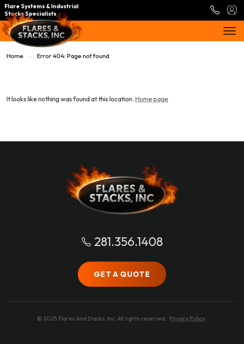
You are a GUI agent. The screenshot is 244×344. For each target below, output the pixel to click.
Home (14, 56)
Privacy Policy (187, 318)
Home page (151, 99)
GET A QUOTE (122, 274)
